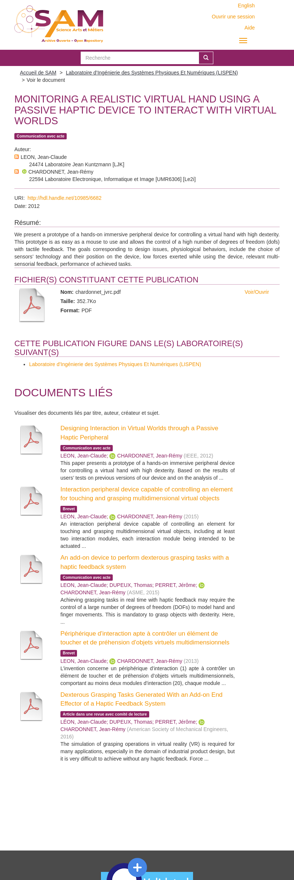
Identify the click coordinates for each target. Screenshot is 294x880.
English (246, 5)
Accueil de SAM (38, 73)
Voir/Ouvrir (257, 292)
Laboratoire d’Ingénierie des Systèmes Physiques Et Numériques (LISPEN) (152, 73)
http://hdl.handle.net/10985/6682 (65, 198)
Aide (249, 28)
